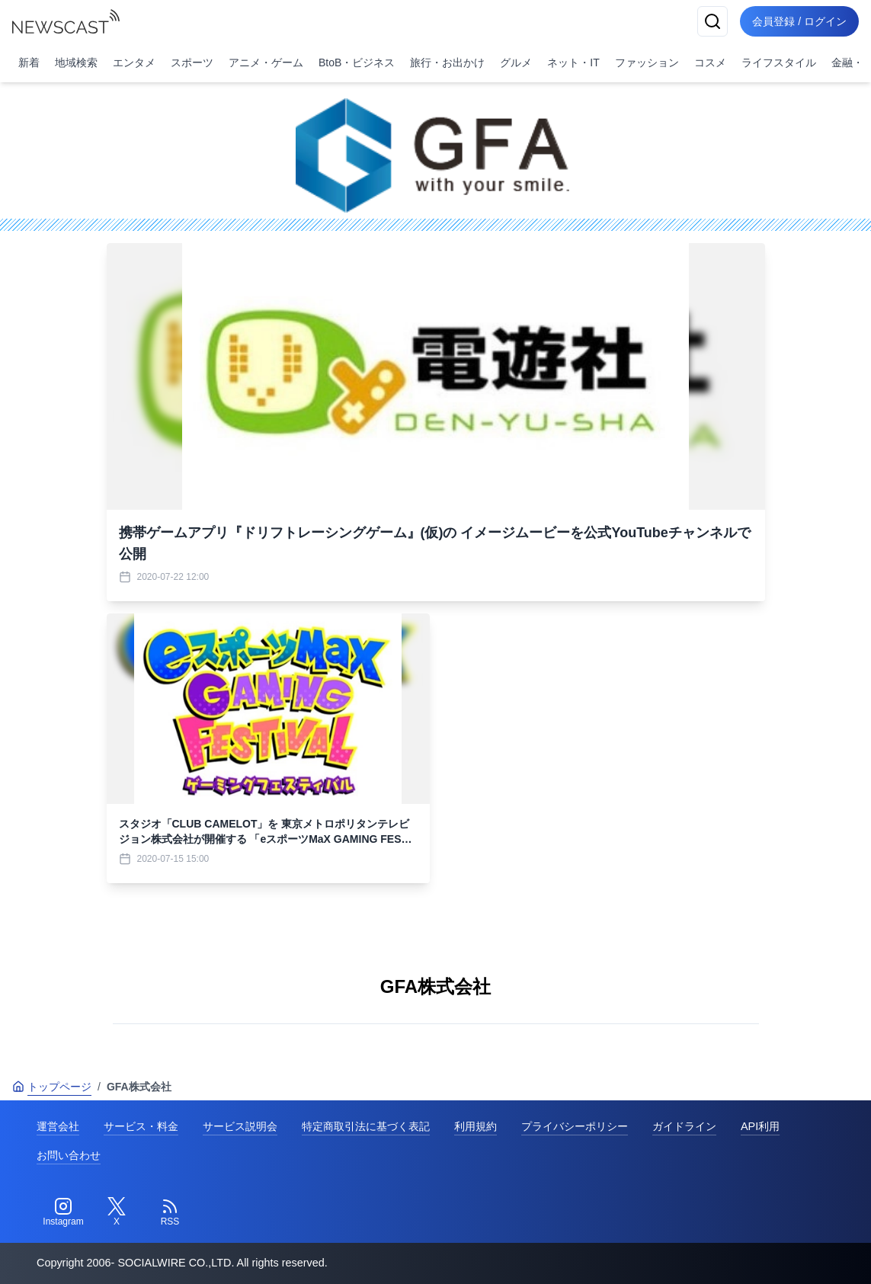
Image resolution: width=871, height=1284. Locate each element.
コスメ (710, 62)
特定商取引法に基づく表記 (366, 1126)
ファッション (647, 62)
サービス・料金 (141, 1126)
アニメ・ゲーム (266, 62)
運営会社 (58, 1126)
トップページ (51, 1087)
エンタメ (134, 62)
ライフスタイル (778, 62)
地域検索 (76, 62)
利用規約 (475, 1126)
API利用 (760, 1126)
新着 (29, 62)
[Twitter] (116, 1212)
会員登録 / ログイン (799, 21)
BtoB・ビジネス (357, 62)
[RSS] (170, 1212)
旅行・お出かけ (447, 62)
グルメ (516, 62)
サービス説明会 (240, 1126)
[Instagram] (63, 1212)
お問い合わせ (69, 1155)
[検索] (712, 21)
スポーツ (192, 62)
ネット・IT (573, 62)
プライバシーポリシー (574, 1126)
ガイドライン (684, 1126)
